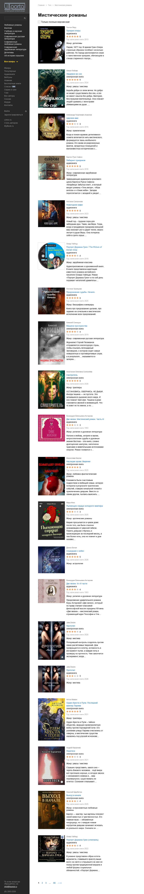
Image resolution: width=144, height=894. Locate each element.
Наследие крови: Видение (78, 461)
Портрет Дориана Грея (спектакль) (82, 840)
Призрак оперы (73, 31)
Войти (7, 111)
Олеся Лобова (72, 71)
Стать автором (11, 123)
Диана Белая (71, 548)
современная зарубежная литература (15, 48)
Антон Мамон (71, 700)
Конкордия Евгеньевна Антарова (79, 416)
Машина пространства (76, 326)
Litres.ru (8, 120)
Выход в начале (73, 795)
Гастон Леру (71, 27)
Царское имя (72, 118)
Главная (41, 5)
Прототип (70, 626)
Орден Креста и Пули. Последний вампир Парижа (82, 704)
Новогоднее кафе (74, 205)
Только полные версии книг (55, 22)
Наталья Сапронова (74, 202)
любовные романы (13, 25)
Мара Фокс (70, 503)
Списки (7, 86)
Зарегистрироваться (13, 115)
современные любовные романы (13, 43)
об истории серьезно (14, 55)
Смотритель (71, 375)
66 (54, 883)
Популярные (10, 71)
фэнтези (8, 28)
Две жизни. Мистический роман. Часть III (85, 419)
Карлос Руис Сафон (74, 157)
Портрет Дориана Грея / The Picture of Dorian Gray (84, 248)
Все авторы (9, 96)
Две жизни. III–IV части (76, 583)
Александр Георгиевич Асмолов (79, 115)
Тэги (6, 93)
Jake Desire (71, 623)
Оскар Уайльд (71, 244)
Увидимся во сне (74, 74)
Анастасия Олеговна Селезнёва (79, 372)
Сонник (7, 99)
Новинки (8, 80)
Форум (7, 102)
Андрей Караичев (73, 748)
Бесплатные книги (12, 83)
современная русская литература (14, 37)
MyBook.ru (9, 126)
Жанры (7, 68)
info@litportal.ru (10, 887)
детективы (9, 52)
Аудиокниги (9, 74)
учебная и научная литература (13, 32)
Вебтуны (8, 77)
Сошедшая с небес (75, 551)
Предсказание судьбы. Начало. (80, 292)
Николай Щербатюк (74, 792)
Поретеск (70, 751)
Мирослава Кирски (73, 458)
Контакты (8, 105)
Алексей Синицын (73, 323)
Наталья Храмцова (74, 289)
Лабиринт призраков (75, 160)
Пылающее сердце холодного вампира (84, 506)
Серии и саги (10, 90)
